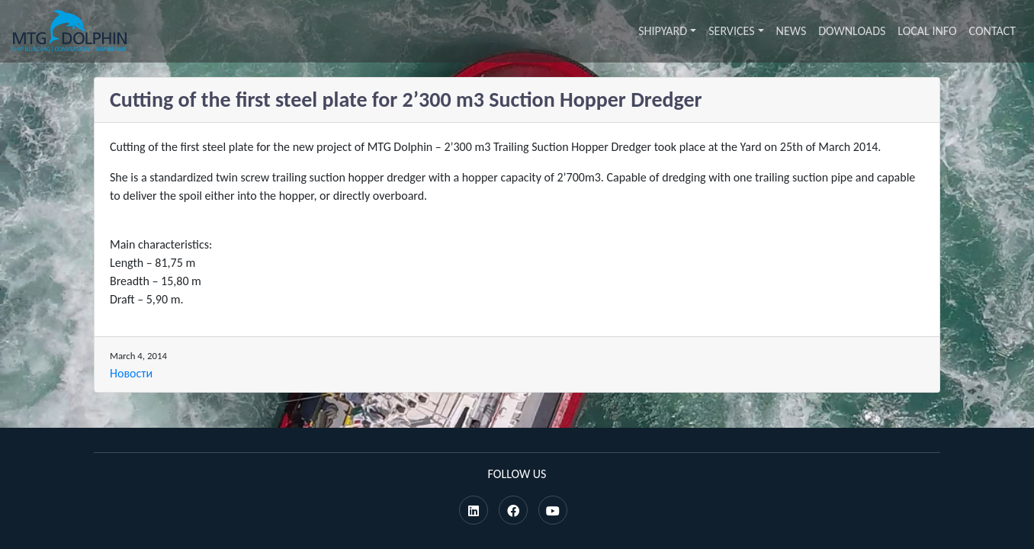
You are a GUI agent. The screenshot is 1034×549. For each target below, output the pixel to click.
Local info (927, 31)
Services (731, 31)
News (791, 31)
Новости (131, 373)
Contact (992, 31)
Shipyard (662, 31)
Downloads (851, 31)
